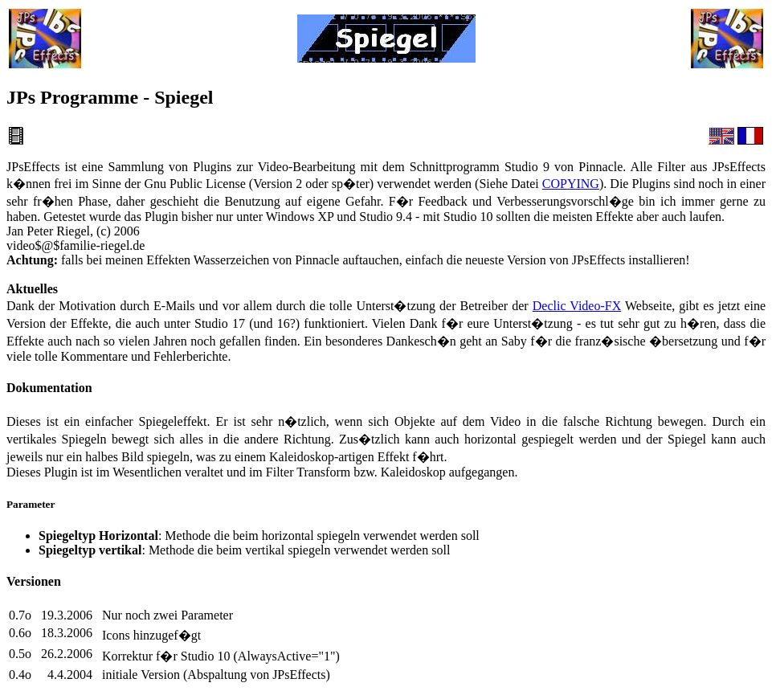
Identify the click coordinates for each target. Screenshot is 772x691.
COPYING (570, 183)
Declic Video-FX (577, 306)
